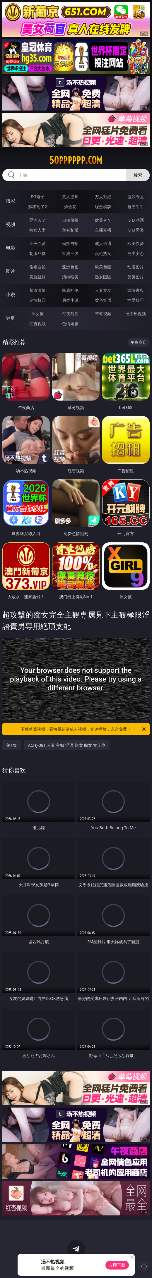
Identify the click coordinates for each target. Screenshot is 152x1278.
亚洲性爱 (37, 243)
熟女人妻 (37, 230)
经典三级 (70, 253)
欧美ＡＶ (103, 220)
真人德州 (70, 196)
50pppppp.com (75, 160)
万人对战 (103, 196)
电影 (10, 247)
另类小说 (70, 300)
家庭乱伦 (70, 290)
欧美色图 (103, 267)
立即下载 (117, 1265)
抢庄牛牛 (135, 206)
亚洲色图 (70, 267)
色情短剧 (70, 323)
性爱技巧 (135, 300)
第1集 (11, 745)
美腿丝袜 (37, 277)
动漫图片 (135, 267)
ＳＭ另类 (135, 230)
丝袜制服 (70, 230)
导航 (10, 318)
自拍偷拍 (70, 220)
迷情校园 (37, 300)
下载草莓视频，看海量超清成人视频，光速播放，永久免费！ (84, 729)
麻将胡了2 (37, 206)
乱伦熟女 (103, 253)
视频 (10, 224)
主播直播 (103, 230)
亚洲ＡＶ (37, 220)
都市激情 (37, 290)
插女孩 (37, 313)
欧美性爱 (135, 243)
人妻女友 (103, 290)
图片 (10, 271)
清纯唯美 (70, 277)
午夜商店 (70, 313)
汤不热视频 (135, 313)
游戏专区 (135, 196)
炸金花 (70, 206)
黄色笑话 (103, 300)
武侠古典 (135, 290)
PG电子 (38, 196)
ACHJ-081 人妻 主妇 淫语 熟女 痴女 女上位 (66, 745)
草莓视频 (103, 313)
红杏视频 (37, 323)
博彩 (10, 201)
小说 (10, 294)
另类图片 (135, 277)
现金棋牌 (103, 206)
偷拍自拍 (70, 243)
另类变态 (135, 253)
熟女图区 (103, 277)
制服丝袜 (37, 253)
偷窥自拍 (37, 267)
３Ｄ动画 (135, 220)
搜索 (138, 175)
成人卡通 (103, 243)
